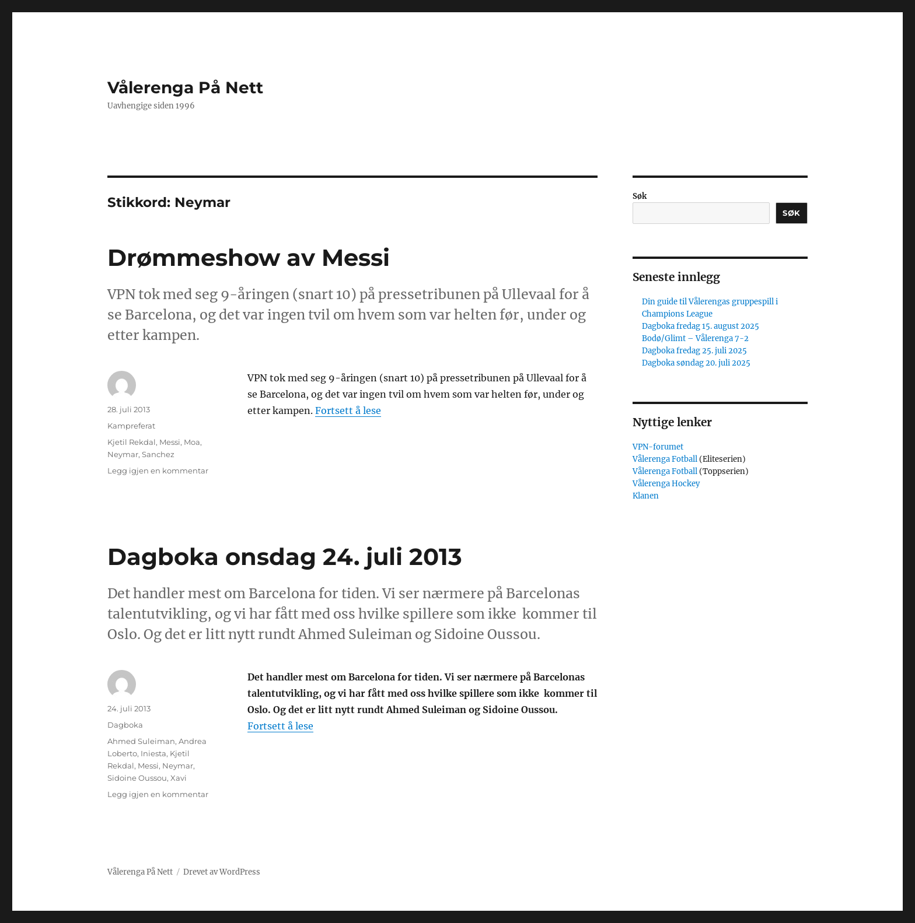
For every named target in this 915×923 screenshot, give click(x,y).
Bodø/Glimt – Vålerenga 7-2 (695, 338)
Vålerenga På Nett (185, 87)
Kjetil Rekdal (131, 442)
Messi (169, 442)
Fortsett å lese (348, 410)
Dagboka (125, 724)
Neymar (122, 454)
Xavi (178, 777)
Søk (640, 196)
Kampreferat (131, 425)
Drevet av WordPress (221, 872)
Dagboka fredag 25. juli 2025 (694, 351)
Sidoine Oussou (137, 777)
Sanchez (158, 454)
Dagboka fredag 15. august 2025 (700, 326)
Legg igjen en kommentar (157, 470)
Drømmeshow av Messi (248, 257)
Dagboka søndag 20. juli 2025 (696, 363)
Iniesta (153, 753)
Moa (192, 442)
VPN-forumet (658, 447)
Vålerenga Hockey (666, 484)
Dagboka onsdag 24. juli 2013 (284, 556)
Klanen (646, 496)
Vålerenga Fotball (666, 459)
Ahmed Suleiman (141, 741)
